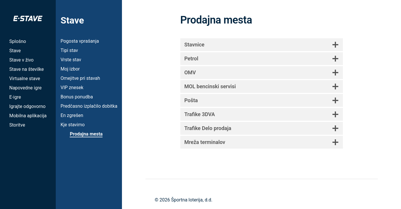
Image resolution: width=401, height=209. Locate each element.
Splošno (17, 41)
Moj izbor (70, 69)
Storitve (17, 125)
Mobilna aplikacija (27, 115)
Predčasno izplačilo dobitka (88, 106)
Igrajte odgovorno (27, 106)
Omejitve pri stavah (80, 78)
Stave (15, 50)
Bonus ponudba (76, 97)
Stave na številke (26, 69)
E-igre (15, 97)
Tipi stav (69, 50)
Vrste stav (70, 59)
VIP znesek (71, 87)
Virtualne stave (24, 78)
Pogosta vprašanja (79, 41)
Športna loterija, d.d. (191, 200)
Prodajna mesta (86, 134)
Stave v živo (21, 60)
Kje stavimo (72, 124)
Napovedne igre (25, 88)
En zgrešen (71, 115)
